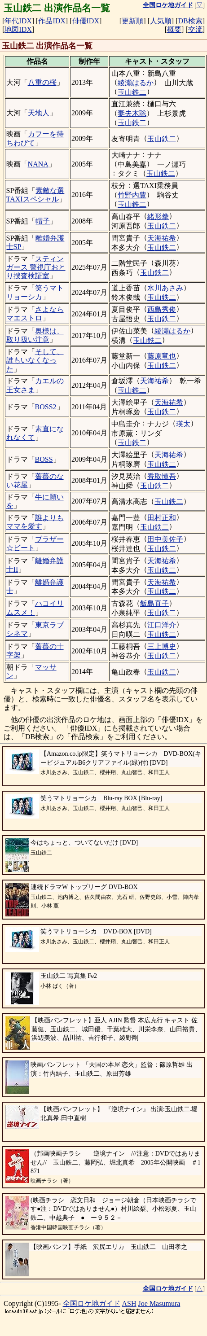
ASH (129, 1303)
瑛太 (183, 424)
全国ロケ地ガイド (91, 1303)
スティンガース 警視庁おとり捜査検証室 (36, 267)
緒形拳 (158, 216)
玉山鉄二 (132, 92)
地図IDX (17, 29)
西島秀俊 (161, 309)
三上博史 (161, 646)
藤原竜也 (161, 356)
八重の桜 (42, 82)
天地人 (38, 113)
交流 (195, 29)
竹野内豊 (132, 195)
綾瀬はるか (136, 83)
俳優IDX (85, 21)
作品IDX (51, 21)
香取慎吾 (161, 476)
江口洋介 (161, 625)
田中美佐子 (165, 539)
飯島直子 (154, 603)
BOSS (44, 459)
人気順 (161, 21)
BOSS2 (46, 407)
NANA (38, 164)
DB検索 (190, 21)
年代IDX (17, 21)
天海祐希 (161, 238)
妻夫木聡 (132, 113)
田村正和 (161, 517)
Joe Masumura (159, 1303)
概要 (174, 29)
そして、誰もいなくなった (35, 360)
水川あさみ (165, 288)
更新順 (132, 21)
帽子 (42, 221)
